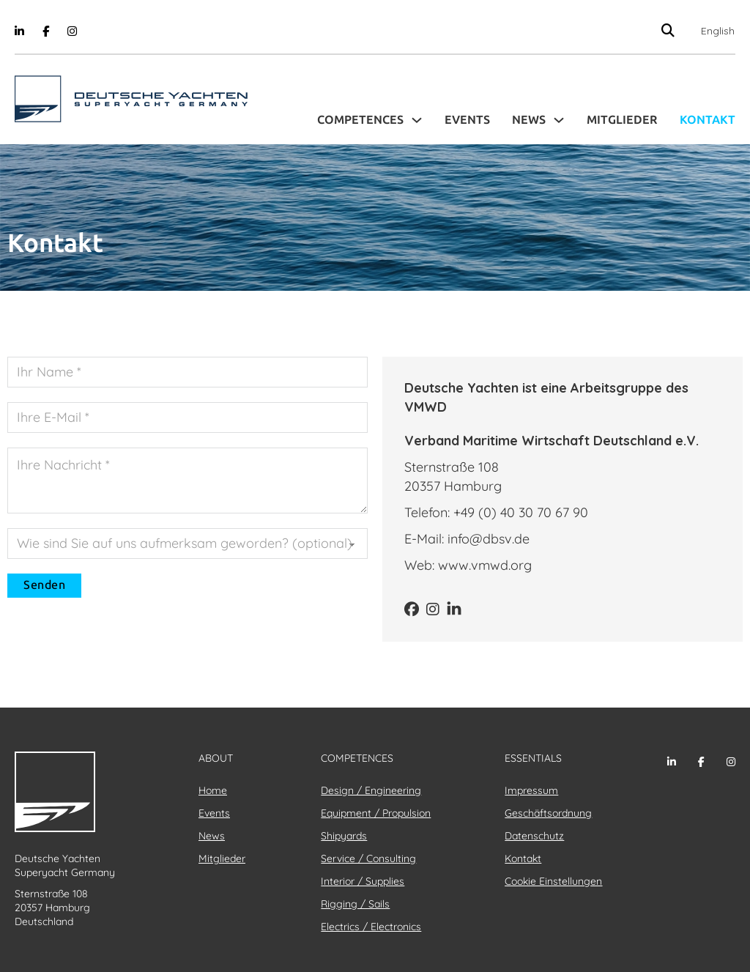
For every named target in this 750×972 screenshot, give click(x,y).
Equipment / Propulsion (376, 813)
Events (467, 120)
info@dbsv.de (489, 538)
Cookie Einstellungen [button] (553, 881)
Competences (360, 120)
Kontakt (707, 120)
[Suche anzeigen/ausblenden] (667, 30)
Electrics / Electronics (371, 926)
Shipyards (344, 835)
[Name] (187, 372)
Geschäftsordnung (548, 813)
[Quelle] (187, 543)
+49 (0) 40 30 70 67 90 (520, 512)
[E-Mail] (187, 417)
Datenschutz (534, 835)
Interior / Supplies (362, 881)
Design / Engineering (371, 790)
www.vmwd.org (485, 565)
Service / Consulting (368, 858)
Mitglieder (622, 120)
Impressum (531, 790)
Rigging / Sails (355, 903)
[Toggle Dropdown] (417, 120)
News (529, 120)
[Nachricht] (187, 480)
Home (212, 790)
